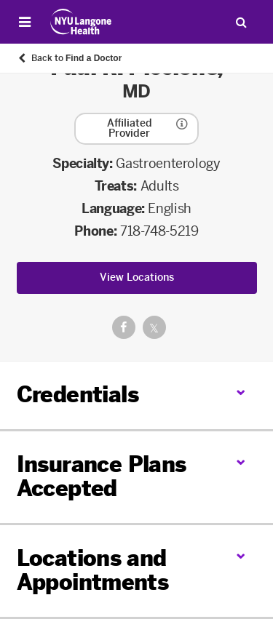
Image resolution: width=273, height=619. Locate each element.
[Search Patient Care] (241, 22)
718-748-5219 (159, 231)
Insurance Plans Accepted (101, 477)
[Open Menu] (25, 22)
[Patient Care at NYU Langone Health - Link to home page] (81, 22)
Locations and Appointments (93, 571)
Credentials (77, 395)
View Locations (137, 277)
